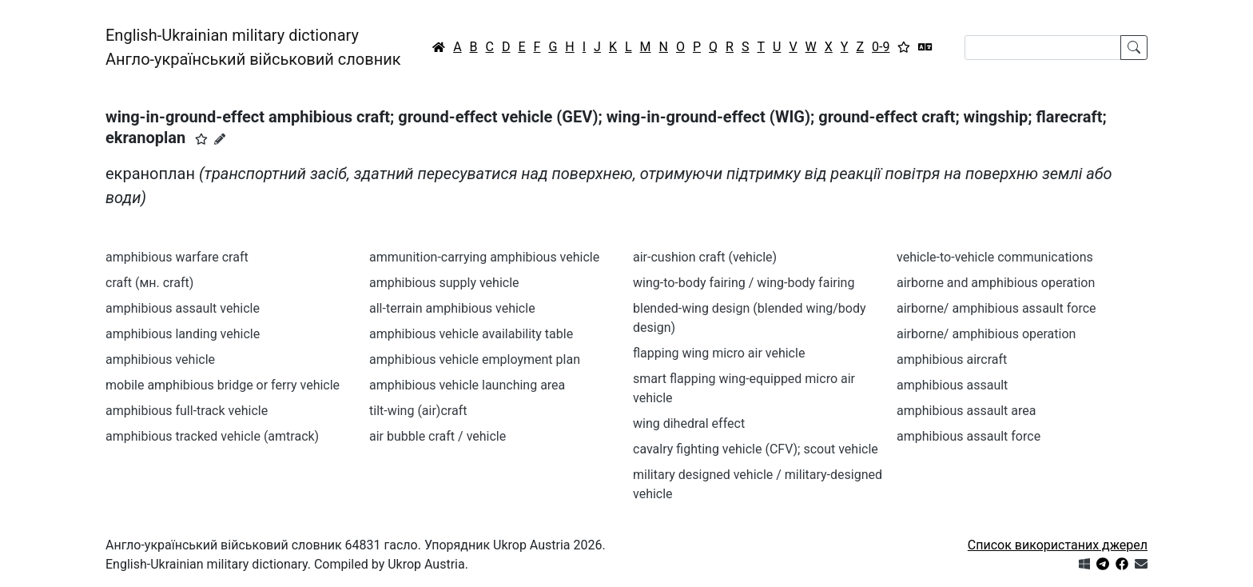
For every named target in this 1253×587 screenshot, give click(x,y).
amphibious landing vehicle (182, 333)
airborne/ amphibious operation (986, 333)
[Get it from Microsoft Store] (1084, 564)
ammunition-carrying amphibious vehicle (484, 257)
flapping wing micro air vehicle (719, 353)
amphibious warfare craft (177, 257)
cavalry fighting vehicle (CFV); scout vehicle (755, 449)
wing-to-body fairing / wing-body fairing (743, 282)
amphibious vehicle (160, 359)
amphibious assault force (968, 436)
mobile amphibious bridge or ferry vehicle (222, 385)
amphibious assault (952, 385)
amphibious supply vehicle (444, 282)
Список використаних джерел (1058, 545)
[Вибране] (903, 47)
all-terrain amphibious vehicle (452, 308)
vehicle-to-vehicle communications (995, 257)
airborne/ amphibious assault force (996, 308)
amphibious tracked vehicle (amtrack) (212, 436)
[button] (201, 139)
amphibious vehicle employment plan (474, 359)
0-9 (880, 46)
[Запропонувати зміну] (219, 139)
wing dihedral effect (689, 423)
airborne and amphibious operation (996, 282)
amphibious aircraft (952, 359)
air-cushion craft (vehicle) (705, 257)
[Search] (1043, 47)
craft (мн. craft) (149, 282)
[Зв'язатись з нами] (1141, 564)
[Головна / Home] (438, 47)
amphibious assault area (966, 410)
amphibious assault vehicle (182, 308)
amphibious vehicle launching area (467, 385)
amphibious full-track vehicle (186, 410)
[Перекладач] (925, 47)
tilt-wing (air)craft (418, 410)
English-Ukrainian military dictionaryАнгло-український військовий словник (253, 47)
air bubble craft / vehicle (437, 436)
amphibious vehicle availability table (471, 333)
